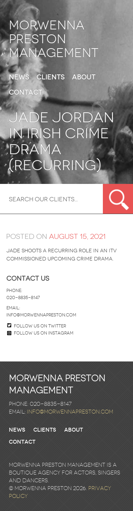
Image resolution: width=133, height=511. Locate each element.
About (83, 77)
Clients (51, 77)
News (19, 77)
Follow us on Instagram (40, 333)
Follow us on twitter (40, 326)
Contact (25, 92)
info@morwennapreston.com (41, 315)
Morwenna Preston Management (54, 39)
